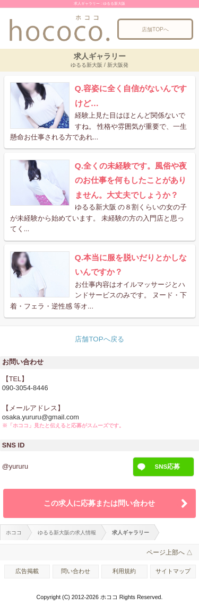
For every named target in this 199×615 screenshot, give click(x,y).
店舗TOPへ (155, 29)
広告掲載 (27, 571)
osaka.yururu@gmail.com (40, 417)
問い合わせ (75, 571)
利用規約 (124, 571)
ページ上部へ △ (169, 552)
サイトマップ (173, 571)
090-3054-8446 (25, 388)
